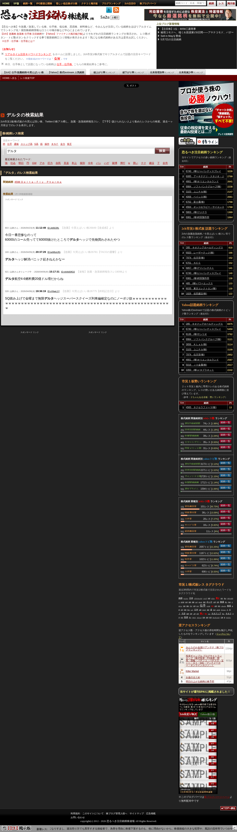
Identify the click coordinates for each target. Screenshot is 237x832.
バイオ (208, 606)
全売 (165, 163)
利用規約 (75, 813)
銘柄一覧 (27, 3)
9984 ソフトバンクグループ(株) (203, 186)
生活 (214, 609)
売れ (206, 613)
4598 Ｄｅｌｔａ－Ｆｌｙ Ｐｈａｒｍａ (38, 181)
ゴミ (209, 613)
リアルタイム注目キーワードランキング (28, 54)
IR (4, 144)
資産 (208, 609)
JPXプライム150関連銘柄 (191, 488)
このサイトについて (93, 813)
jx (130, 163)
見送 (66, 163)
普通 (204, 617)
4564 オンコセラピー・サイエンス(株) (205, 208)
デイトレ (223, 609)
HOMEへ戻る (10, 78)
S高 (36, 144)
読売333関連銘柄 (192, 429)
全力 (62, 144)
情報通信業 (190, 512)
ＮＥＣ (194, 617)
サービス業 (190, 525)
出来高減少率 (191, 72)
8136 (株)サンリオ (196, 334)
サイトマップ (137, 813)
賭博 (115, 163)
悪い (223, 613)
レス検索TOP (27, 78)
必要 (200, 609)
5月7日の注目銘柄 (171, 39)
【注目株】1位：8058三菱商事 (178, 28)
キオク (228, 613)
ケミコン (186, 598)
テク (144, 163)
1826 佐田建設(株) (196, 293)
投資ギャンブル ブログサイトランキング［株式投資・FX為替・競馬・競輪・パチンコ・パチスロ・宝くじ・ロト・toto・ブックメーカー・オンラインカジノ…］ (205, 661)
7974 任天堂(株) (195, 257)
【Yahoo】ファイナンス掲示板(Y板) (64, 33)
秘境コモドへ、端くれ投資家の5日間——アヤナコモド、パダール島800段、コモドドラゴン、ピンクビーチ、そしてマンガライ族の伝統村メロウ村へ (197, 32)
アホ (42, 163)
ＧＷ (57, 58)
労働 (222, 617)
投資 (186, 617)
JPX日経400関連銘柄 (192, 423)
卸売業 (188, 559)
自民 (58, 163)
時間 (209, 598)
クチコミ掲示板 (89, 3)
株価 (222, 602)
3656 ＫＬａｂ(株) (196, 344)
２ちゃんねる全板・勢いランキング (207, 397)
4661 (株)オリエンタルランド (202, 181)
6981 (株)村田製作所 (197, 217)
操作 (47, 144)
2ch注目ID (130, 3)
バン (99, 163)
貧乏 (69, 144)
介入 (197, 606)
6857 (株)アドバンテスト (200, 268)
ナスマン (228, 617)
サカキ (204, 609)
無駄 (187, 606)
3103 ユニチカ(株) (196, 191)
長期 (207, 617)
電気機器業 (190, 506)
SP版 (16, 3)
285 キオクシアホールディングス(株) (204, 248)
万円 (182, 609)
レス (192, 609)
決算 (216, 606)
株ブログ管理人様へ (116, 813)
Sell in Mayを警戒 (171, 35)
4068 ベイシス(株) (196, 196)
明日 (21, 163)
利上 (74, 163)
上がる (218, 609)
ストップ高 (26, 144)
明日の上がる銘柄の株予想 (200, 681)
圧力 (50, 163)
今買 (194, 606)
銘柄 (181, 598)
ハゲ (107, 163)
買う (226, 602)
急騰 (187, 613)
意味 (185, 609)
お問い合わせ (78, 817)
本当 (182, 617)
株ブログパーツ (148, 3)
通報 (16, 144)
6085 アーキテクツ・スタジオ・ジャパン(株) (205, 177)
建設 (152, 163)
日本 (191, 598)
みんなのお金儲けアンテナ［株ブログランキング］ (205, 648)
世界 (218, 602)
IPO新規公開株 (44, 3)
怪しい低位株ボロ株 (66, 3)
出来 (186, 602)
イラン (213, 598)
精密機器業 (190, 531)
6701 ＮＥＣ (193, 263)
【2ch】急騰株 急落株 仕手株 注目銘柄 (21, 33)
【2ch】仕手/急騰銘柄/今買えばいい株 (23, 72)
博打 (123, 163)
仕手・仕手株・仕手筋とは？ (19, 41)
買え (218, 598)
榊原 (204, 602)
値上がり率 (104, 72)
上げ (196, 602)
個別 (83, 163)
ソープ (205, 598)
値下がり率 (133, 72)
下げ (191, 606)
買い (136, 163)
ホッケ (209, 602)
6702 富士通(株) (195, 202)
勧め (229, 602)
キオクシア (216, 613)
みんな (200, 602)
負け (225, 598)
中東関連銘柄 (192, 435)
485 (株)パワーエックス (199, 283)
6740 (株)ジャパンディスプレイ (203, 171)
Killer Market (192, 671)
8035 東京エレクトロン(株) (201, 288)
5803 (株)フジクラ (196, 212)
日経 (184, 606)
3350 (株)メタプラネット (200, 370)
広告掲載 (151, 813)
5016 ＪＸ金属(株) (196, 364)
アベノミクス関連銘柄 (193, 476)
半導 (191, 613)
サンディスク (216, 617)
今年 (91, 163)
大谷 (183, 613)
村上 (188, 609)
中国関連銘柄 (192, 482)
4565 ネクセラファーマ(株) (201, 407)
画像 (193, 602)
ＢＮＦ (54, 144)
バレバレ (223, 606)
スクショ (199, 617)
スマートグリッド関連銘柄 (193, 442)
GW (35, 163)
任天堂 (182, 602)
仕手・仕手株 (65, 64)
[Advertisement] (72, 99)
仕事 (214, 602)
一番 (194, 613)
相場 (229, 606)
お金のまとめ (193, 677)
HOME (6, 3)
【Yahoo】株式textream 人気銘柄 (66, 72)
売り (190, 617)
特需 (210, 617)
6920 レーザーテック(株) (200, 252)
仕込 (13, 163)
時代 (219, 606)
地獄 (190, 602)
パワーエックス (198, 598)
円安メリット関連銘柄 (193, 448)
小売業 (188, 519)
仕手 (9, 144)
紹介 (222, 598)
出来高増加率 (162, 72)
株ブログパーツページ (217, 796)
